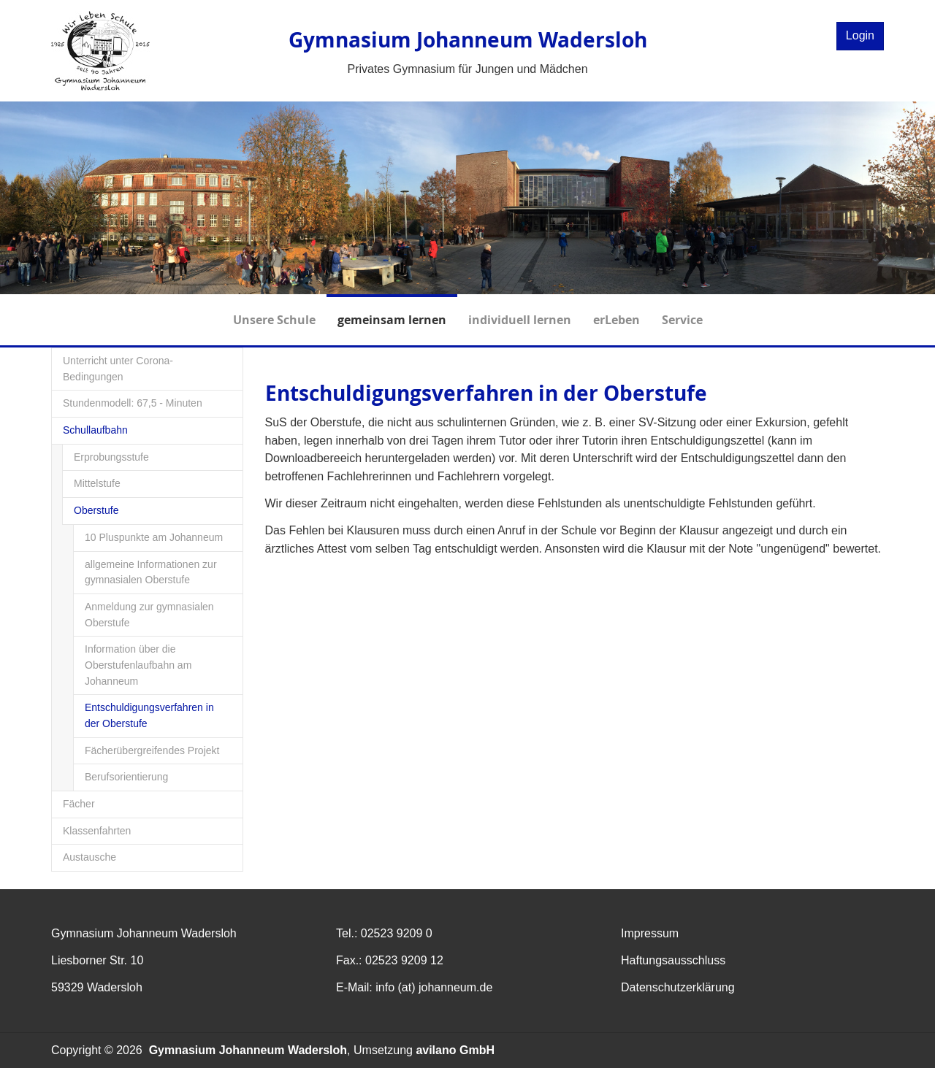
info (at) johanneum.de (433, 987)
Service (682, 311)
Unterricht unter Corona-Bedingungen (118, 369)
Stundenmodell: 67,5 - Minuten (132, 403)
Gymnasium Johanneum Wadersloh (248, 1050)
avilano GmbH (455, 1050)
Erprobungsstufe (111, 457)
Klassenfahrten (97, 831)
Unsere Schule (274, 311)
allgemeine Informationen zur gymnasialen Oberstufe (151, 572)
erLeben (616, 311)
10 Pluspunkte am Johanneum (154, 537)
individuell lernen (519, 311)
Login (860, 35)
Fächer (79, 804)
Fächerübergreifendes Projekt (152, 750)
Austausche (89, 857)
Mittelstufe (97, 483)
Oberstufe (96, 510)
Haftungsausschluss (673, 960)
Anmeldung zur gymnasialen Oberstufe (149, 615)
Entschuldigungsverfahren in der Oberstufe (149, 715)
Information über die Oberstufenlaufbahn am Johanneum (138, 664)
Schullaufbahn (95, 430)
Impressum (650, 933)
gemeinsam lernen (392, 311)
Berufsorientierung (126, 777)
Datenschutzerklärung (678, 987)
